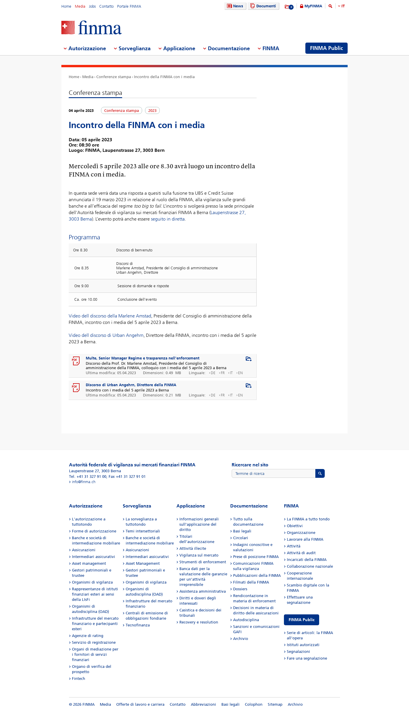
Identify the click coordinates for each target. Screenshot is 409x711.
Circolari (240, 538)
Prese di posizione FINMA (256, 556)
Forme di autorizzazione (94, 531)
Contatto (106, 6)
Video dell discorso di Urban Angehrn (106, 335)
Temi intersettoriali (143, 531)
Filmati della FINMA (251, 582)
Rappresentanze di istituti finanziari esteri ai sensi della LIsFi (95, 594)
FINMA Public (301, 619)
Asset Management (143, 563)
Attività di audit (301, 553)
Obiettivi (295, 526)
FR (223, 373)
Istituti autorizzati (303, 645)
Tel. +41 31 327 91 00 (87, 476)
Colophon (253, 704)
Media (80, 6)
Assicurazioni (83, 550)
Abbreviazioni (203, 704)
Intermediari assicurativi (93, 556)
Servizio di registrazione (94, 642)
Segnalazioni (298, 651)
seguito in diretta (168, 219)
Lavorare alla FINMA (305, 539)
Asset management (89, 563)
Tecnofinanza (138, 625)
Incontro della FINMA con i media (164, 77)
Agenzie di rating (87, 635)
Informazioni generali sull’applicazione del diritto (199, 524)
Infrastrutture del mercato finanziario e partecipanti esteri (95, 623)
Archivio (240, 638)
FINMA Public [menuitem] (326, 48)
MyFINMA (313, 6)
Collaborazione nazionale (310, 566)
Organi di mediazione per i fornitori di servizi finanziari (95, 654)
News (234, 6)
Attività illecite (192, 548)
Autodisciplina (246, 620)
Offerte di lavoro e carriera (140, 704)
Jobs (92, 6)
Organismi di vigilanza (92, 582)
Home (66, 6)
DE (213, 373)
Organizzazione (301, 532)
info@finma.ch (83, 482)
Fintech (78, 678)
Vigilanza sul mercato (198, 555)
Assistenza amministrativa (202, 591)
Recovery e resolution (198, 622)
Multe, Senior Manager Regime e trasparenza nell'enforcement (142, 358)
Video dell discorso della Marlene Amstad (110, 316)
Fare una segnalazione (307, 658)
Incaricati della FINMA (306, 559)
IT (343, 6)
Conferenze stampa (113, 77)
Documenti (262, 6)
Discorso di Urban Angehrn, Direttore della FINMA (131, 385)
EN (240, 373)
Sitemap (275, 704)
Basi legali (242, 531)
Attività (293, 546)
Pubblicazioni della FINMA (257, 575)
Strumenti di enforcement (202, 562)
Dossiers (240, 589)
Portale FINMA (129, 6)
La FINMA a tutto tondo (308, 519)
